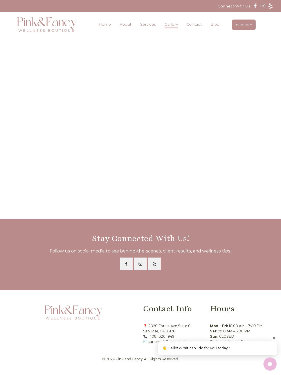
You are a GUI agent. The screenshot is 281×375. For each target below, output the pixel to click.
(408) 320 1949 (161, 336)
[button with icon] (126, 264)
